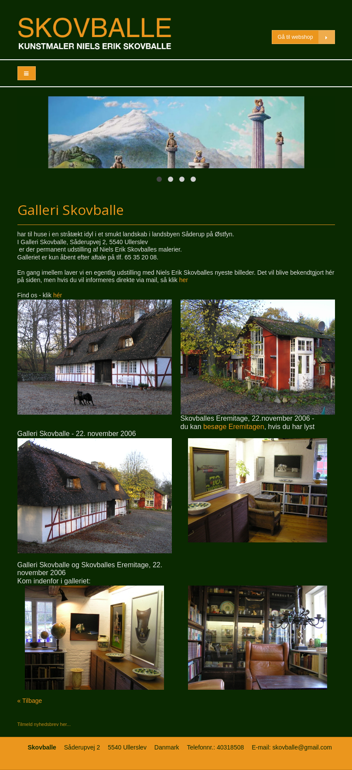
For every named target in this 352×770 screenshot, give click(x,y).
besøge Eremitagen (233, 426)
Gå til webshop (305, 37)
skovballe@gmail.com (302, 747)
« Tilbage (29, 700)
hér (57, 295)
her (183, 279)
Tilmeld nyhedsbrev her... (44, 724)
